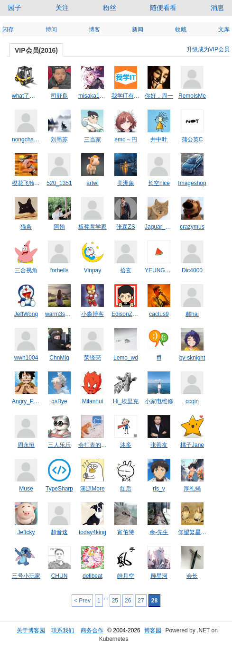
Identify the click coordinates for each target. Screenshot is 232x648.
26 (128, 600)
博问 (51, 29)
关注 (62, 7)
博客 (94, 29)
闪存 (8, 29)
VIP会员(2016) (36, 50)
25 (115, 600)
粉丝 (109, 7)
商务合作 (92, 630)
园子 (14, 7)
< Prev (82, 600)
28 (154, 600)
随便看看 (163, 7)
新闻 (137, 29)
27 (141, 600)
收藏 (180, 29)
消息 (217, 7)
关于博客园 (31, 630)
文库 (224, 29)
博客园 (152, 630)
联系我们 (62, 630)
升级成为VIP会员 (208, 49)
